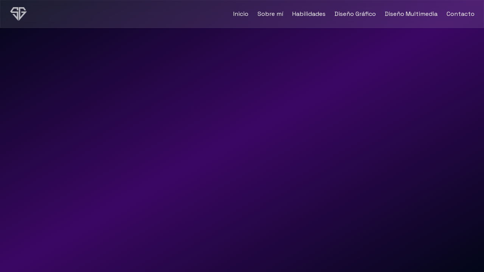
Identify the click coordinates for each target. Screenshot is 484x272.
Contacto (461, 14)
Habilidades (309, 14)
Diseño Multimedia (411, 14)
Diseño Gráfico (355, 14)
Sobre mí (270, 14)
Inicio (240, 14)
